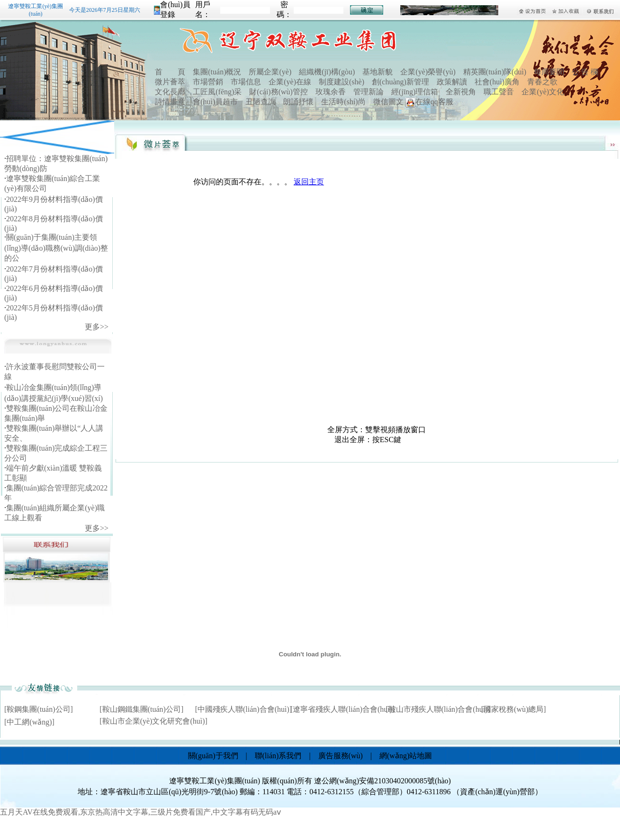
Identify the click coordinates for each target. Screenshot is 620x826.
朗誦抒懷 (298, 102)
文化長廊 (170, 92)
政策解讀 (452, 82)
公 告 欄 (585, 72)
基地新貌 (377, 72)
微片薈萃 (170, 82)
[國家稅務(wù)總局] (513, 709)
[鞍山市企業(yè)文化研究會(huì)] (153, 721)
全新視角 (461, 92)
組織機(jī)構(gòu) (327, 72)
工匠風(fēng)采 (217, 92)
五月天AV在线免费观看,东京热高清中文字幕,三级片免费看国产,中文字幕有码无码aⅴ (140, 812)
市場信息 (246, 82)
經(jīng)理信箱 (415, 92)
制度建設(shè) (341, 82)
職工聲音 (499, 92)
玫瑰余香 (330, 92)
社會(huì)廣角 (497, 82)
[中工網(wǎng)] (29, 722)
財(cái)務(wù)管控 (278, 92)
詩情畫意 (170, 102)
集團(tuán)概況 (217, 72)
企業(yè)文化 (542, 92)
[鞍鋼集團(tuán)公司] (38, 709)
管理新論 (368, 92)
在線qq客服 (429, 102)
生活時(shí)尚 (343, 102)
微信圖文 (388, 102)
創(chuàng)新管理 (400, 82)
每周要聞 (549, 72)
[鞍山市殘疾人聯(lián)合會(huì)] (438, 709)
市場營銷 (208, 82)
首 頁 (170, 72)
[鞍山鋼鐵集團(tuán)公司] (141, 709)
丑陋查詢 (260, 102)
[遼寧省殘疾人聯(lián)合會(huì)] (342, 709)
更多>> (96, 327)
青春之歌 (542, 82)
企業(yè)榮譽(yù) (427, 72)
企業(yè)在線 (290, 82)
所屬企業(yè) (270, 72)
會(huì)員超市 (215, 102)
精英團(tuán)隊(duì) (494, 72)
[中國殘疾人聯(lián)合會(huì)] (243, 709)
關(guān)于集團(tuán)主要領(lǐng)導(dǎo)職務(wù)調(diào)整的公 (56, 247)
